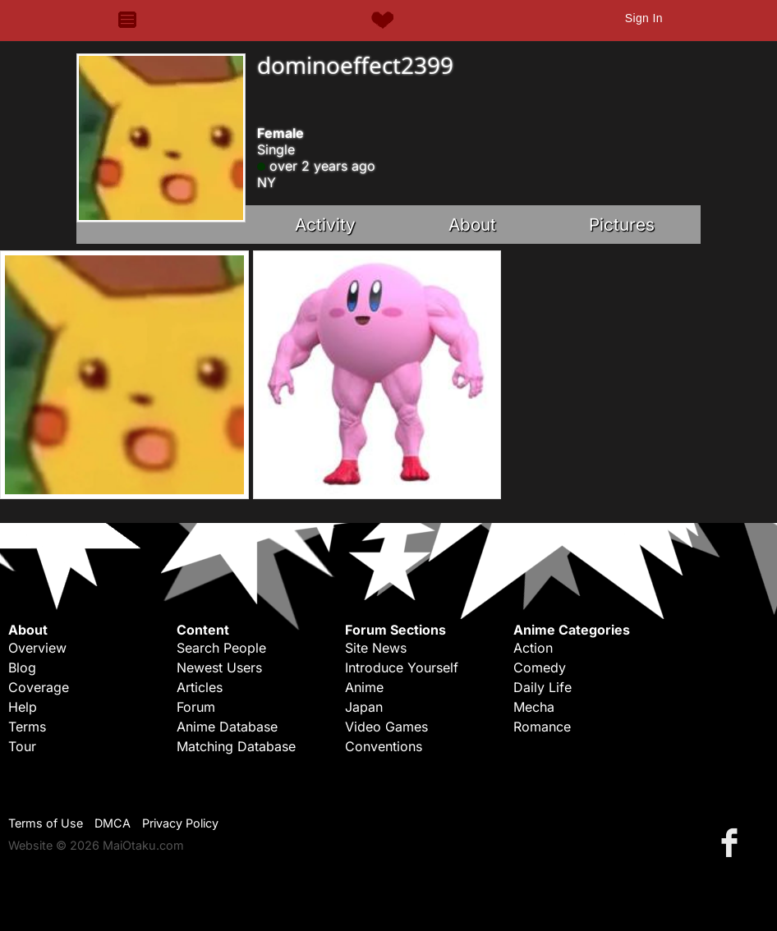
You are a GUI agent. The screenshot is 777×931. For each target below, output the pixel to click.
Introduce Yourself (401, 667)
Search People (221, 648)
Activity (325, 224)
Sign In (644, 18)
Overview (37, 648)
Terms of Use (45, 823)
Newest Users (219, 667)
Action (533, 648)
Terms (27, 726)
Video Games (386, 726)
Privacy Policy (180, 823)
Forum (196, 707)
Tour (22, 746)
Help (22, 707)
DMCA (112, 823)
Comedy (539, 667)
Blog (22, 667)
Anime (364, 687)
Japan (364, 707)
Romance (542, 726)
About (472, 224)
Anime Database (227, 726)
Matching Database (236, 746)
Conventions (383, 746)
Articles (200, 687)
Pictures (622, 224)
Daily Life (542, 687)
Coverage (38, 687)
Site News (376, 648)
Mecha (533, 707)
